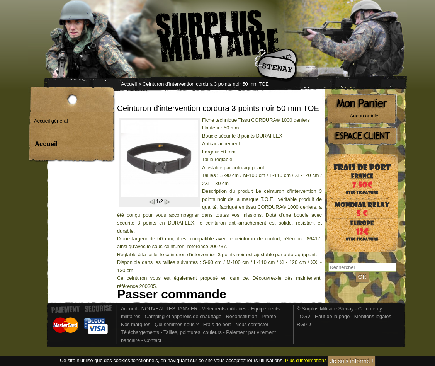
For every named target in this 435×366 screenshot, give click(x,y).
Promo (269, 316)
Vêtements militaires (224, 309)
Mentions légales (372, 316)
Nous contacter (251, 324)
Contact (152, 340)
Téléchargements (140, 332)
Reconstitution (241, 316)
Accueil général (51, 121)
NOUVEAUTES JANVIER (169, 309)
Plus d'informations (306, 360)
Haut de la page (332, 316)
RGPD (304, 324)
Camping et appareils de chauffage (183, 316)
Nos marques (135, 324)
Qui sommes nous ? (177, 324)
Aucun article (364, 116)
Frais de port (217, 324)
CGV (305, 316)
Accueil (129, 84)
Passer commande (171, 294)
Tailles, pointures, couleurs (192, 332)
